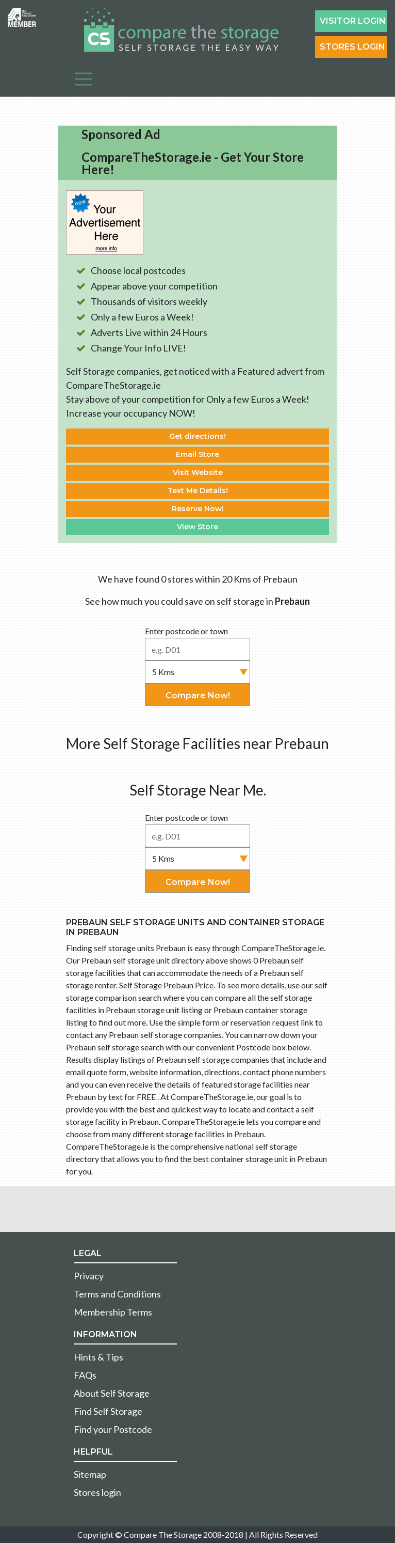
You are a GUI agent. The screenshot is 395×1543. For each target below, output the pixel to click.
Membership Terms (113, 1312)
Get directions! (197, 436)
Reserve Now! (198, 508)
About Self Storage (112, 1393)
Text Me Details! (198, 490)
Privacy (89, 1275)
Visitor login (353, 21)
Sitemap (90, 1474)
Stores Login (352, 47)
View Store (197, 526)
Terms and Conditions (117, 1294)
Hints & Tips (98, 1357)
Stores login (97, 1492)
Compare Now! (198, 695)
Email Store (197, 454)
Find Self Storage (108, 1411)
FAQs (85, 1375)
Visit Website (198, 472)
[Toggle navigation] (83, 79)
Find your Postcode (113, 1429)
